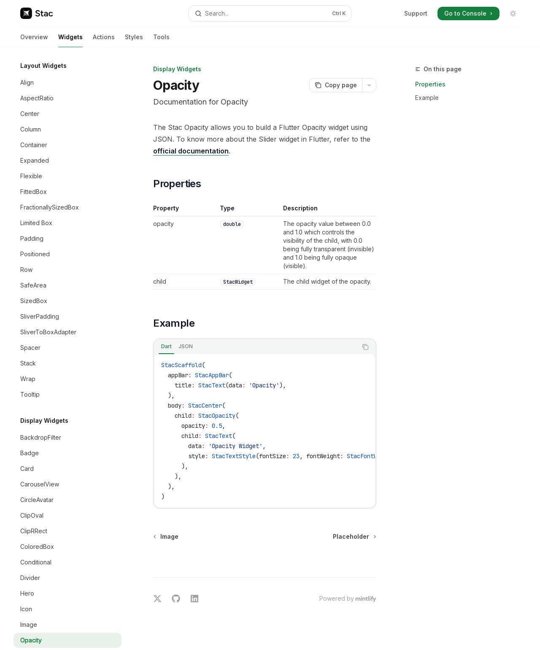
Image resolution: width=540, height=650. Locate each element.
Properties (430, 84)
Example (427, 97)
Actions (104, 40)
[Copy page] (335, 85)
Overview (34, 40)
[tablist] (255, 347)
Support (415, 13)
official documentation (191, 151)
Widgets (70, 40)
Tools (161, 40)
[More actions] (369, 85)
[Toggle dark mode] (513, 13)
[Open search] (270, 13)
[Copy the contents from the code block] (365, 346)
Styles (134, 40)
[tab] (166, 346)
